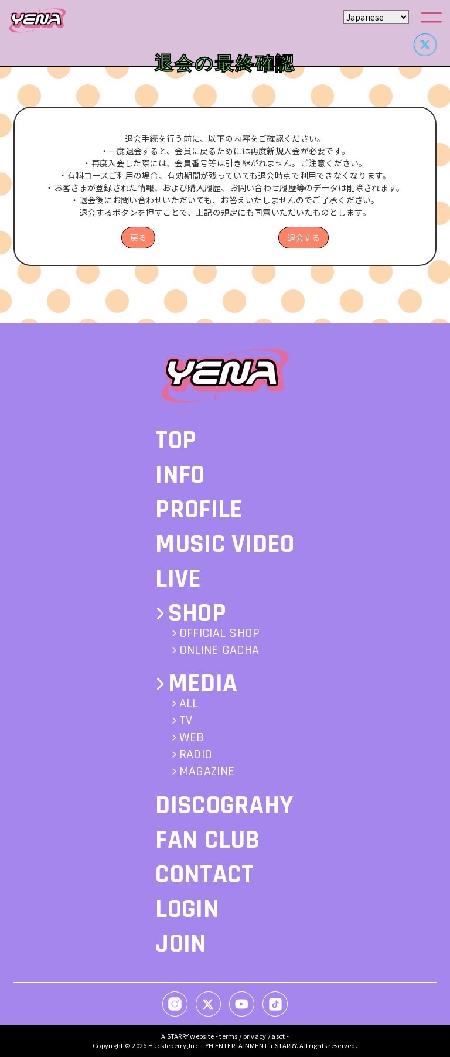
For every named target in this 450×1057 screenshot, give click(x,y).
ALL (189, 703)
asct (278, 1036)
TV (186, 720)
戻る (138, 237)
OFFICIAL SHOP (219, 633)
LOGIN (187, 909)
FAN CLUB (207, 840)
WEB (191, 737)
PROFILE (199, 510)
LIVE (178, 579)
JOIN (180, 944)
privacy (255, 1036)
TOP (175, 441)
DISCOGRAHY (224, 806)
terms (228, 1036)
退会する (303, 237)
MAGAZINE (206, 771)
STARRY (178, 1036)
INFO (179, 475)
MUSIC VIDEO (224, 544)
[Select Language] (376, 17)
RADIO (195, 754)
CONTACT (204, 875)
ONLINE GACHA (219, 650)
